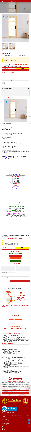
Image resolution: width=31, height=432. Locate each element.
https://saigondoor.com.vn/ (15, 187)
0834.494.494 (23, 64)
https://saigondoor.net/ (15, 186)
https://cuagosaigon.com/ (15, 188)
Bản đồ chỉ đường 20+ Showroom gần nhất (15, 253)
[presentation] (1, 47)
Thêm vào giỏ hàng (15, 64)
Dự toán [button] (30, 121)
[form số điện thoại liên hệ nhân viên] (15, 66)
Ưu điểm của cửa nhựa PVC (8, 92)
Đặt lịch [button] (30, 118)
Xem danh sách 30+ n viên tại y (15, 326)
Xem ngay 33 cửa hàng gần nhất (15, 389)
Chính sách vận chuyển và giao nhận (6, 423)
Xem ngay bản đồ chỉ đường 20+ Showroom (15, 319)
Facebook (3, 428)
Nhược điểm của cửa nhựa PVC (8, 93)
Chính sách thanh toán (4, 419)
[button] (29, 420)
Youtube (3, 429)
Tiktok (3, 431)
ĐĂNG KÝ (22, 68)
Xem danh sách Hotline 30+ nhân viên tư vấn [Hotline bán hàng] (15, 255)
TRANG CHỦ (8, 6)
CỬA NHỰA (12, 6)
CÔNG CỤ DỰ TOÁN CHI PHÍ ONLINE (15, 260)
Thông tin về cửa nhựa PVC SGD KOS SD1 (9, 90)
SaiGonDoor (6, 157)
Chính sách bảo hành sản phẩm (5, 420)
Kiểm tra (20, 281)
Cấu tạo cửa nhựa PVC (7, 91)
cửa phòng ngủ (15, 153)
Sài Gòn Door (17, 189)
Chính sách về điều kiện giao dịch (5, 424)
